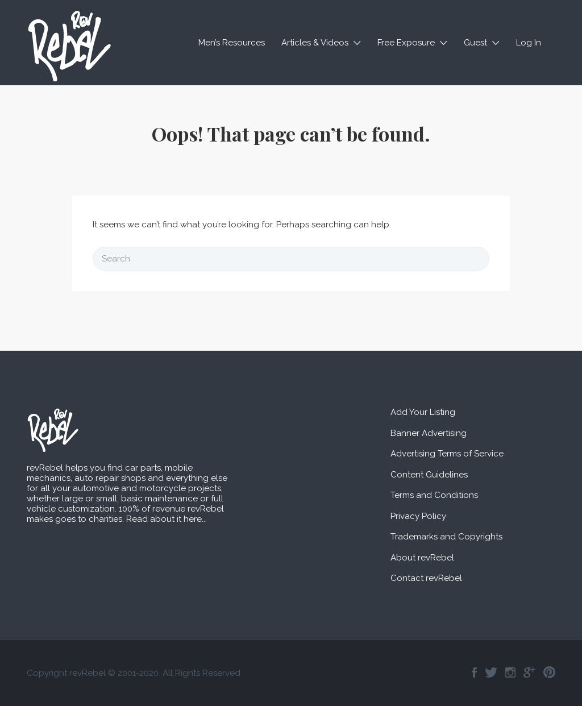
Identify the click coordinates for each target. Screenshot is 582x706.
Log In (528, 43)
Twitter (491, 672)
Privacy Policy (418, 516)
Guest (475, 43)
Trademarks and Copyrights (446, 536)
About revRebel (422, 558)
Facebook (474, 672)
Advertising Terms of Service (447, 453)
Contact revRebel (426, 578)
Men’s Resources (231, 43)
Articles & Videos (314, 43)
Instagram (510, 672)
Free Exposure (406, 43)
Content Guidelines (429, 475)
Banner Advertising (428, 433)
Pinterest (549, 672)
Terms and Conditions (434, 495)
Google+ (529, 672)
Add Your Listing (422, 412)
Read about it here (164, 519)
